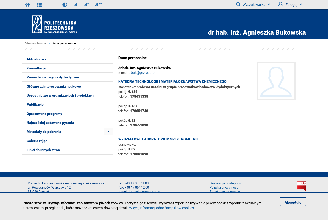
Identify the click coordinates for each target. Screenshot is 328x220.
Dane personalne (64, 43)
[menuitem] (108, 131)
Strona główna (35, 43)
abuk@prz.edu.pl (142, 72)
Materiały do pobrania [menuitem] (44, 132)
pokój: (123, 91)
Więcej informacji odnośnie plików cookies (161, 207)
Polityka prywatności (224, 187)
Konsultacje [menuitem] (36, 68)
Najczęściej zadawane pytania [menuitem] (50, 123)
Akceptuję (293, 202)
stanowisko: (127, 87)
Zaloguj (290, 4)
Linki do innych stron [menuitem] (43, 150)
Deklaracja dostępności (226, 183)
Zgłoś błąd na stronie (225, 192)
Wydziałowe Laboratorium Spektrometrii (158, 139)
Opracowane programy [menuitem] (44, 114)
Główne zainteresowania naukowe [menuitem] (54, 86)
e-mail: (123, 72)
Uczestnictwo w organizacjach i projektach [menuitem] (60, 95)
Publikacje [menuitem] (35, 104)
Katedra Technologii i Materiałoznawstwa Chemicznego (172, 81)
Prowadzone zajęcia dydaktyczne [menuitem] (53, 77)
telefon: (123, 96)
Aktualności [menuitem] (36, 59)
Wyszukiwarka (253, 4)
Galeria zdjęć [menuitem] (37, 141)
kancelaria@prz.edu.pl (144, 192)
